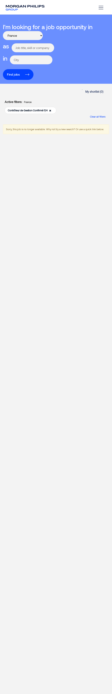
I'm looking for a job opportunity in (47, 26)
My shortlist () (94, 91)
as (6, 46)
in (5, 58)
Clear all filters (97, 116)
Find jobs (13, 74)
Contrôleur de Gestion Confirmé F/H (29, 110)
